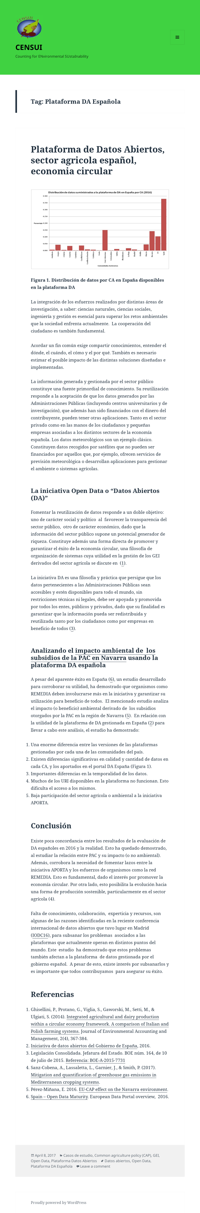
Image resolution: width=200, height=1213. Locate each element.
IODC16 (40, 935)
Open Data (40, 1160)
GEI (156, 1155)
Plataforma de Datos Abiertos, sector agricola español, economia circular (98, 160)
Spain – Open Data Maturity (59, 1097)
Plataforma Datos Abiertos (74, 1160)
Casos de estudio (78, 1155)
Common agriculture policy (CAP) (122, 1155)
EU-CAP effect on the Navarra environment (123, 1089)
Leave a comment (95, 1166)
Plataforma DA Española (51, 1166)
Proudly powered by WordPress (58, 1202)
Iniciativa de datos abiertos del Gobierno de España (84, 1046)
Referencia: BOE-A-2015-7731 (95, 1060)
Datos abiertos (117, 1160)
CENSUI (28, 47)
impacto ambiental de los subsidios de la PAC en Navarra (93, 654)
